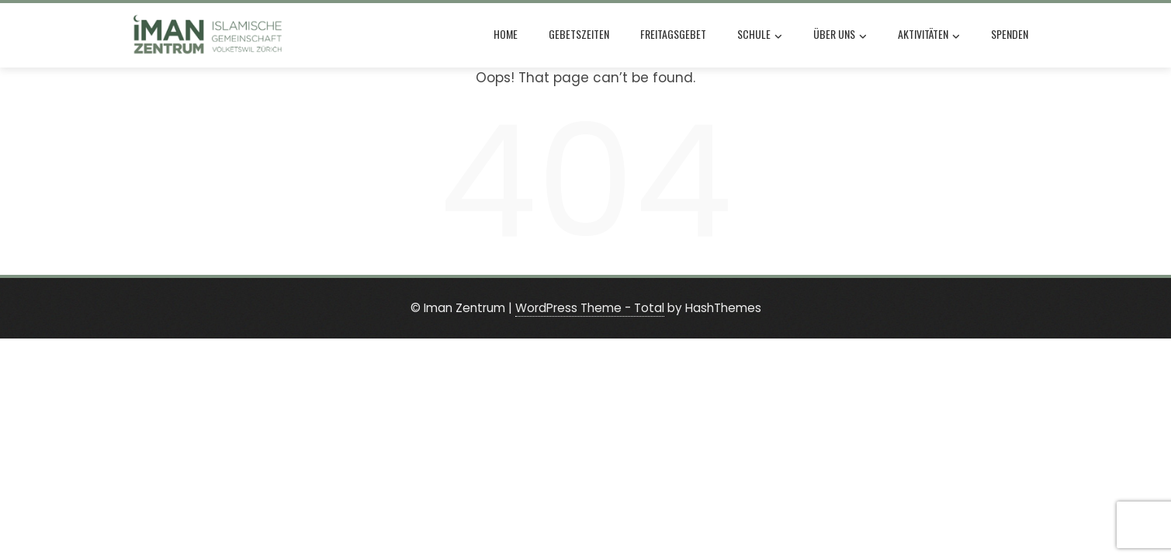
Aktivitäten (929, 36)
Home (506, 34)
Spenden (1009, 34)
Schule (759, 36)
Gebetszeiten (579, 34)
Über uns (840, 36)
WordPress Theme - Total (589, 308)
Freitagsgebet (673, 34)
